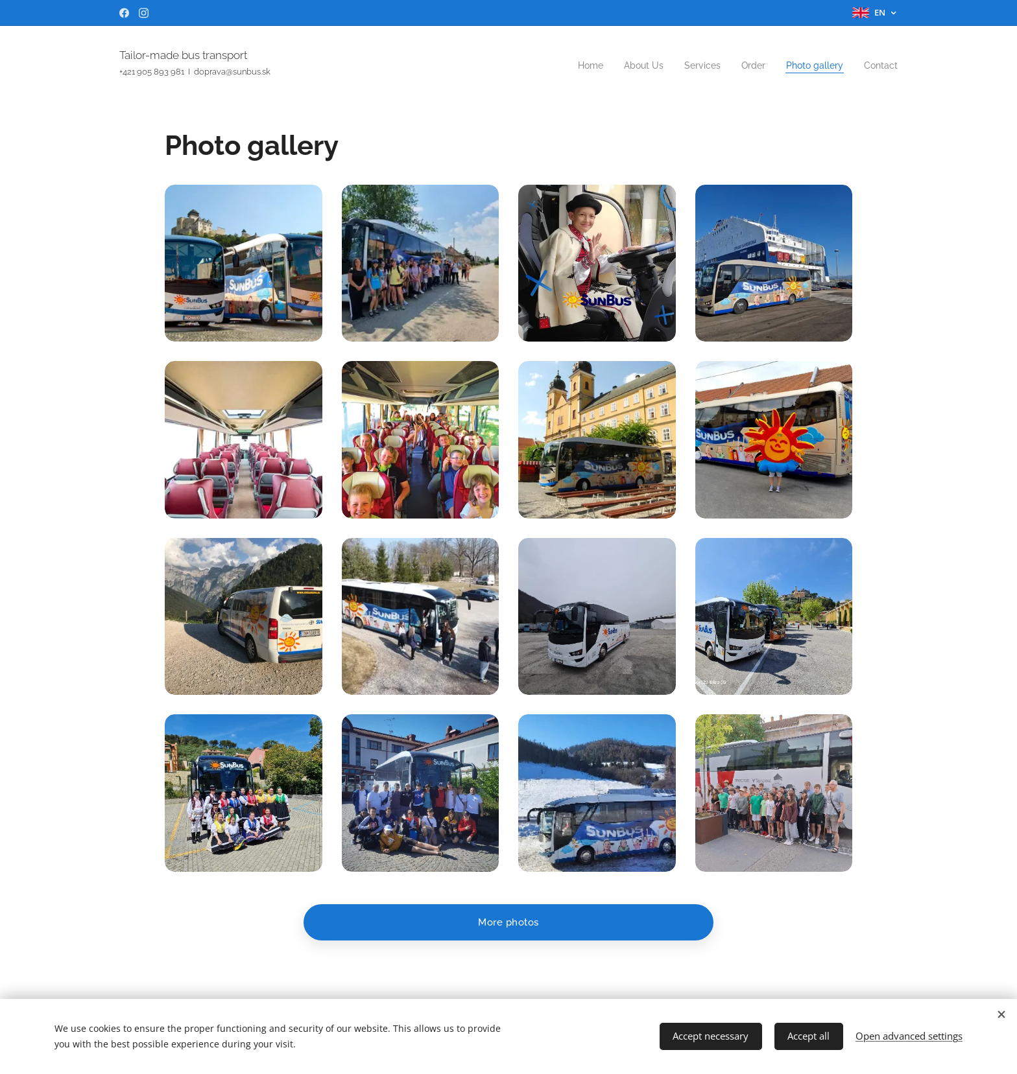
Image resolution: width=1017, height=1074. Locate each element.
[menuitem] (574, 65)
